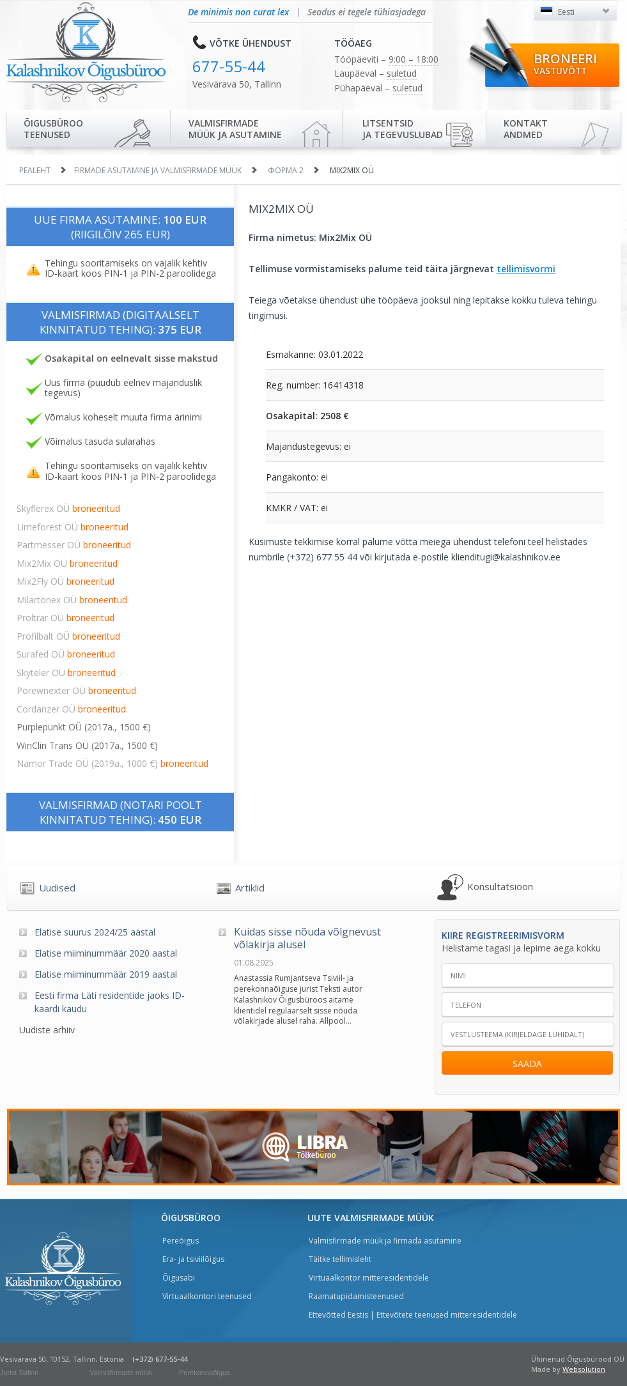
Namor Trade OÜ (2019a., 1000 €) (112, 763)
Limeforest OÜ (72, 527)
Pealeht (34, 170)
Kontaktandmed (526, 129)
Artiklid (250, 887)
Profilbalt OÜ (68, 636)
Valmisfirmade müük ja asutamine (235, 129)
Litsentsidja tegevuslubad (402, 129)
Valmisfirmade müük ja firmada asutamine (385, 1240)
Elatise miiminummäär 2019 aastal (106, 974)
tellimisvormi (526, 269)
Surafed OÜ (66, 654)
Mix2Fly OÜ (65, 581)
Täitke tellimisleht (340, 1259)
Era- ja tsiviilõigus (193, 1259)
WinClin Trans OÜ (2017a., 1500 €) (87, 745)
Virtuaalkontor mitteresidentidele (369, 1277)
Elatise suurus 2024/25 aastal (95, 932)
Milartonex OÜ (72, 600)
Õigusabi (178, 1277)
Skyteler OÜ (66, 672)
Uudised (57, 887)
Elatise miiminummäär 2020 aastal (106, 953)
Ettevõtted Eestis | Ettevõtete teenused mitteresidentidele (413, 1314)
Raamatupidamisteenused (356, 1296)
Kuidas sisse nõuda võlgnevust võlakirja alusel (307, 938)
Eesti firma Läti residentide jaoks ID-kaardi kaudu (110, 1002)
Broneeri (565, 63)
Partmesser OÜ (74, 545)
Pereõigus (180, 1240)
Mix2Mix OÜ (67, 563)
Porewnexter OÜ (76, 690)
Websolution (583, 1369)
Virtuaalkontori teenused (207, 1296)
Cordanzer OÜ (71, 709)
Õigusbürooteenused (53, 129)
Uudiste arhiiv (47, 1030)
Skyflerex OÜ (68, 508)
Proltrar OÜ (65, 618)
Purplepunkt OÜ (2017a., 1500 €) (84, 727)
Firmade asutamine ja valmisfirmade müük (158, 170)
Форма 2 (286, 170)
